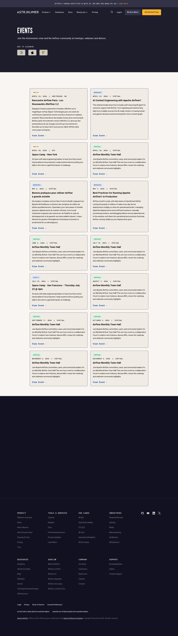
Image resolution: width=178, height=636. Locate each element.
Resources (83, 12)
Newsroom (83, 548)
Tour (19, 521)
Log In (119, 12)
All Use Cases (84, 516)
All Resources (22, 568)
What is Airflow (54, 538)
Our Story (82, 538)
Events (20, 558)
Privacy (26, 579)
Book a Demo (132, 12)
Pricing (96, 12)
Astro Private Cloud (24, 507)
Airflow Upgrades (55, 553)
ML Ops (81, 507)
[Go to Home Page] (28, 12)
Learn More (52, 516)
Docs (71, 12)
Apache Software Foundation (73, 592)
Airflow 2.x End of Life (56, 563)
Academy (21, 538)
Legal (19, 579)
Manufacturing (115, 507)
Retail (111, 502)
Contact (82, 558)
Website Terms (71, 449)
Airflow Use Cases (55, 558)
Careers (82, 553)
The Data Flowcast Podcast (28, 563)
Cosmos (51, 492)
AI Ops (81, 492)
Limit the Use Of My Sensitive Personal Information (70, 586)
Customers (60, 12)
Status (111, 543)
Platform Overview (24, 492)
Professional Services (56, 507)
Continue (109, 437)
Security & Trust (23, 511)
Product (47, 12)
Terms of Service (38, 579)
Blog (19, 548)
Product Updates (54, 511)
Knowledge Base (115, 538)
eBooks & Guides (23, 543)
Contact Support (115, 548)
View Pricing (142, 444)
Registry (51, 497)
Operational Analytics (87, 511)
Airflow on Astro (54, 543)
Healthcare (113, 511)
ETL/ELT (82, 502)
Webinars (21, 553)
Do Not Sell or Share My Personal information (33, 586)
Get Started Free (151, 12)
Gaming (112, 497)
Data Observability (86, 497)
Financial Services (116, 492)
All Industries (114, 516)
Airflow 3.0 (52, 548)
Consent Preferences (54, 579)
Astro (19, 497)
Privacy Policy (61, 449)
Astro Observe (23, 502)
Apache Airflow (22, 592)
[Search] (112, 12)
